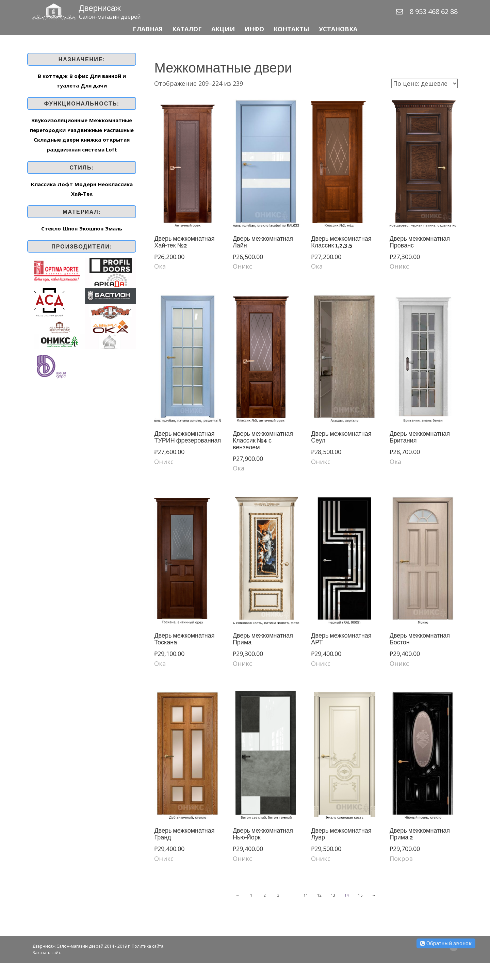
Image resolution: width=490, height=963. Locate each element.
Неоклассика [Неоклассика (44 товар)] (115, 184)
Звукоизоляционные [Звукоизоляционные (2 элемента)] (59, 120)
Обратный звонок (446, 943)
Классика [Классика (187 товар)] (43, 184)
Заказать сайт (46, 953)
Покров (401, 858)
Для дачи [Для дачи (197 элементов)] (94, 85)
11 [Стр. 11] (306, 895)
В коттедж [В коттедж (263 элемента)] (53, 76)
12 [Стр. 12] (319, 895)
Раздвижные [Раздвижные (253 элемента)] (84, 130)
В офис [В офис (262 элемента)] (78, 76)
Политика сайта (147, 946)
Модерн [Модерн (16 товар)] (85, 184)
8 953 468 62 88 (434, 11)
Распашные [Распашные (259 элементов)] (119, 130)
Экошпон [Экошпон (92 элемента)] (91, 228)
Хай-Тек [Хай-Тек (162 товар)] (82, 193)
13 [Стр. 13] (333, 895)
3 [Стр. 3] (278, 895)
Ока (160, 266)
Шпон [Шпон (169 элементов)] (70, 228)
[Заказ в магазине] (424, 83)
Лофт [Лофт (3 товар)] (65, 184)
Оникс (242, 266)
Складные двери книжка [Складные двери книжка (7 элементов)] (67, 139)
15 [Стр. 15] (360, 895)
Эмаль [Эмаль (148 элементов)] (113, 228)
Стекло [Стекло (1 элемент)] (51, 228)
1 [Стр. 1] (251, 895)
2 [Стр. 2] (265, 895)
